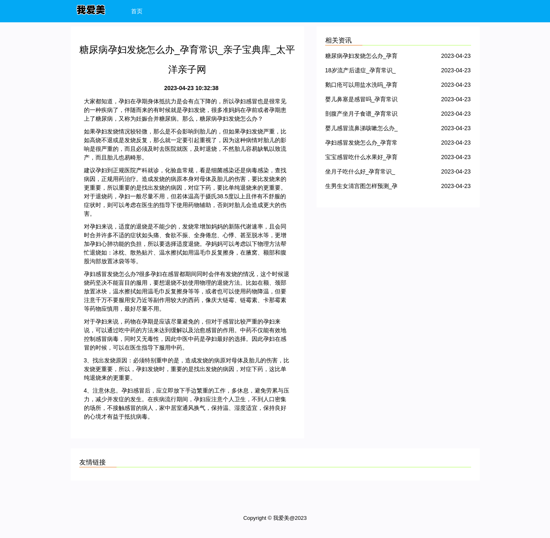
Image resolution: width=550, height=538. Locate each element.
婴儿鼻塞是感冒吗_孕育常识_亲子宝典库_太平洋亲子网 (361, 100)
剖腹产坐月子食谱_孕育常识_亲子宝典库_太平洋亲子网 (361, 115)
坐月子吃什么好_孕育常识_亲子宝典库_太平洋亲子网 (360, 173)
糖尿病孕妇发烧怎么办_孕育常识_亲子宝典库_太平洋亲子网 (361, 57)
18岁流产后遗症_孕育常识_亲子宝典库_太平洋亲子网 (360, 71)
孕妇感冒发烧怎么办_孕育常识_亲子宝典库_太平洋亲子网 (361, 144)
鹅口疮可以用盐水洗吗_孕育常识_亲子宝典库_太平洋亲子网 (361, 86)
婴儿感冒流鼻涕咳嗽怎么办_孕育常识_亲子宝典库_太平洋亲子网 (361, 129)
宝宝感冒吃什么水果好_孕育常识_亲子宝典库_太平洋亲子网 (361, 158)
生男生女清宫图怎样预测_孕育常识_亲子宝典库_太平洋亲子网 (361, 187)
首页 (137, 11)
